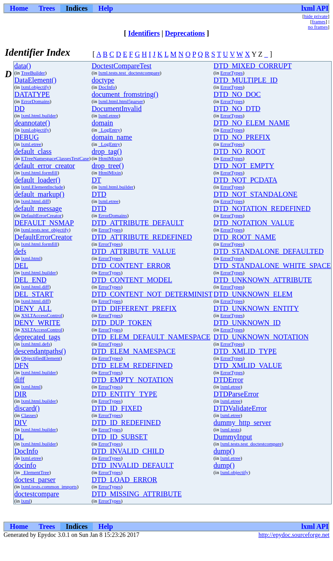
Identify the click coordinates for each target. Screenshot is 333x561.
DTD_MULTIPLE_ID (245, 80)
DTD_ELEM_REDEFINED (132, 365)
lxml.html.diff (35, 201)
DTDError (228, 380)
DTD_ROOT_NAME (244, 237)
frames (318, 21)
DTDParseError (235, 394)
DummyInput (232, 437)
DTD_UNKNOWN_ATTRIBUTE (262, 280)
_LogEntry (109, 129)
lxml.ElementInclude (42, 187)
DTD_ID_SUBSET (119, 437)
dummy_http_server (242, 422)
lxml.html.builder (38, 115)
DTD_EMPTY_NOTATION (132, 380)
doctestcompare (36, 494)
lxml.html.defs (35, 343)
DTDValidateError (239, 408)
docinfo (25, 465)
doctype (103, 80)
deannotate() (32, 123)
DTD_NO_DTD (236, 108)
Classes (28, 415)
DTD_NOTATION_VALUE (253, 223)
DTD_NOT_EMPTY (243, 165)
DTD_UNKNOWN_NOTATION (260, 337)
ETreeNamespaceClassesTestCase (55, 158)
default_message (38, 208)
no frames (318, 26)
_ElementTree (35, 472)
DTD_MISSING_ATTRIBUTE (137, 494)
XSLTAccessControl (41, 315)
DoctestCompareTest (121, 66)
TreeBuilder (33, 72)
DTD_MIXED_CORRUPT (252, 66)
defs (20, 251)
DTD (99, 194)
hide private (316, 16)
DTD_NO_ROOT (239, 151)
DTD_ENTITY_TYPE (124, 394)
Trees (47, 8)
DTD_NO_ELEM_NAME (251, 123)
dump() (223, 451)
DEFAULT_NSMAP (44, 223)
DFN (21, 365)
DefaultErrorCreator (41, 215)
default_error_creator (44, 165)
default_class (33, 151)
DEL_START (34, 294)
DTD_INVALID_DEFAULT (133, 465)
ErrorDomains (35, 101)
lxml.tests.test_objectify (45, 229)
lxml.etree (109, 115)
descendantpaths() (40, 351)
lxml (25, 500)
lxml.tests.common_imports (49, 486)
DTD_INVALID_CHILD (128, 451)
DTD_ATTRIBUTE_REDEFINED (142, 237)
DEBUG (26, 137)
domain (102, 123)
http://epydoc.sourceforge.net (293, 535)
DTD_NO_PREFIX (241, 137)
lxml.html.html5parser (121, 101)
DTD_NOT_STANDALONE (255, 194)
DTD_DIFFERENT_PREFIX (134, 308)
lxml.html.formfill (39, 172)
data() (22, 66)
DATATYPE (32, 94)
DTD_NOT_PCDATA (245, 180)
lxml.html (31, 258)
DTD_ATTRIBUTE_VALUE (133, 251)
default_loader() (37, 180)
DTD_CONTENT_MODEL (132, 280)
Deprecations (185, 33)
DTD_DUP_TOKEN (122, 322)
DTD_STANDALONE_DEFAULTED (268, 251)
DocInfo (107, 87)
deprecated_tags (37, 337)
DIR (20, 394)
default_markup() (39, 194)
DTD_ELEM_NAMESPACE (133, 351)
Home (19, 8)
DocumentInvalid (117, 108)
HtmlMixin (110, 158)
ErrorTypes (232, 72)
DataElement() (35, 80)
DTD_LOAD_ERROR (124, 479)
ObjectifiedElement (40, 358)
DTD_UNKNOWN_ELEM (252, 294)
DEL (21, 265)
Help (105, 8)
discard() (27, 408)
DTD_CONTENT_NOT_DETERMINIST (152, 294)
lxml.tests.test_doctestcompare (129, 72)
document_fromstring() (125, 94)
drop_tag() (107, 151)
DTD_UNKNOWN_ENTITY (256, 308)
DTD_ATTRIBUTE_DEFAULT (137, 223)
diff (19, 380)
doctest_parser (34, 479)
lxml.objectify (35, 87)
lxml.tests (230, 429)
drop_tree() (108, 165)
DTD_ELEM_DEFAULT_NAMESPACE (151, 337)
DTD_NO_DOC (237, 94)
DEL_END (30, 280)
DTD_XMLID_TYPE (244, 351)
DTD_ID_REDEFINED (126, 422)
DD (19, 108)
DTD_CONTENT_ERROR (131, 265)
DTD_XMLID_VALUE (247, 365)
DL (19, 437)
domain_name (112, 137)
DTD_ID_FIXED (117, 408)
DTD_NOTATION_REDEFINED (261, 208)
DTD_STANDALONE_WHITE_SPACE (272, 265)
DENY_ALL (33, 308)
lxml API (315, 8)
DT (96, 180)
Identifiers (144, 33)
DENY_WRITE (37, 322)
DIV (20, 422)
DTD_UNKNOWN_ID (246, 322)
